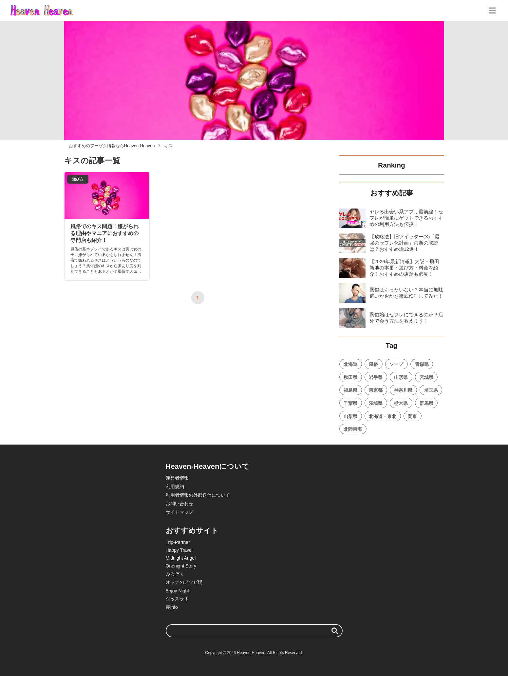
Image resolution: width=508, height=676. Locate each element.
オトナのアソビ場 (184, 582)
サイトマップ (179, 512)
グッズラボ (177, 598)
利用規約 (175, 486)
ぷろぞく (175, 573)
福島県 (350, 390)
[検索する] (334, 631)
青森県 (422, 364)
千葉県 (350, 403)
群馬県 (426, 403)
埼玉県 (431, 390)
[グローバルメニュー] (492, 10)
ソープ (396, 364)
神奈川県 (403, 390)
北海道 (350, 364)
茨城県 (376, 403)
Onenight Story (181, 565)
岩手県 (376, 377)
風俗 (373, 364)
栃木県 (401, 403)
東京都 (376, 390)
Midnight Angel (181, 558)
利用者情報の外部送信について (198, 495)
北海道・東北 (382, 416)
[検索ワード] (254, 631)
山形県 (401, 377)
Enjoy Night (177, 590)
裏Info (172, 607)
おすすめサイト (192, 531)
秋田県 (350, 377)
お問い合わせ (179, 503)
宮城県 (426, 377)
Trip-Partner (178, 542)
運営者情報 (177, 478)
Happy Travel (179, 550)
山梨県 (350, 416)
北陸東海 (353, 429)
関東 (412, 416)
